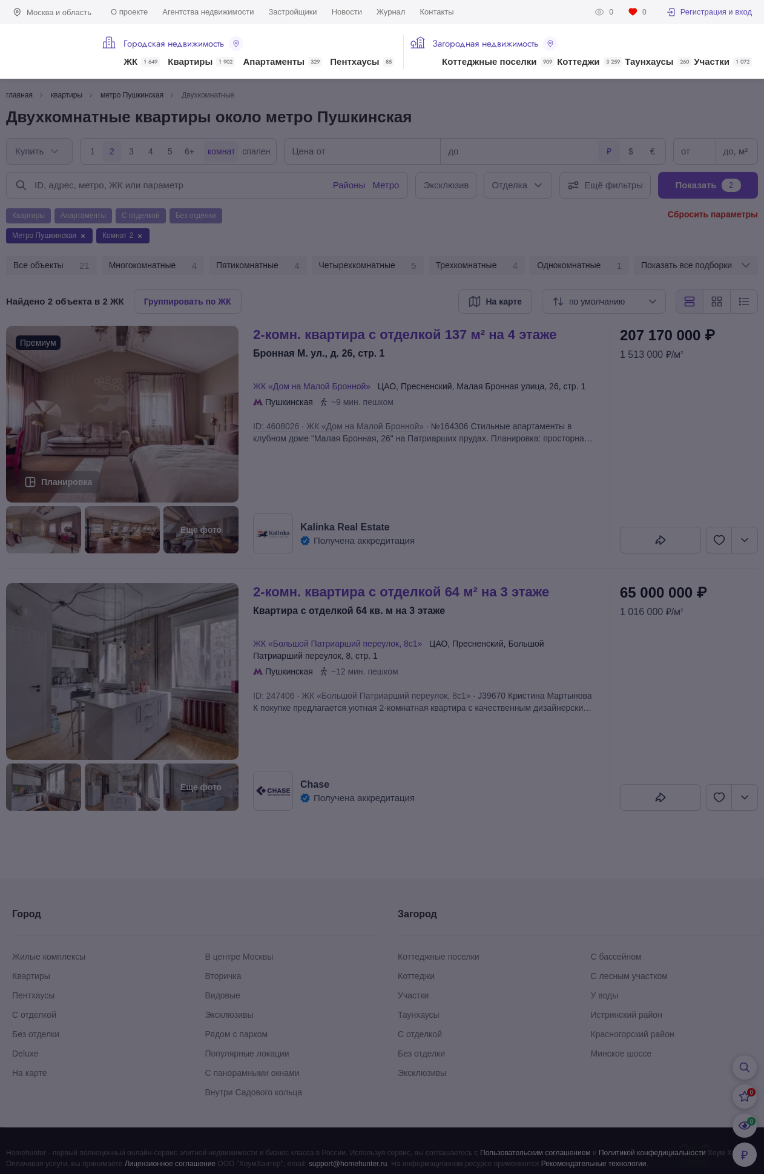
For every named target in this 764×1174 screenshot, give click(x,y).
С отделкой (34, 1015)
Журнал (391, 11)
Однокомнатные (579, 266)
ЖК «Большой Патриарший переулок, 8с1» (340, 643)
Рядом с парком (236, 1034)
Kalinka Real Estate (345, 527)
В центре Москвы (239, 956)
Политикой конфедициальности (652, 1153)
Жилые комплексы (48, 956)
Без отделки (35, 1034)
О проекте (129, 11)
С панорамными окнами (252, 1073)
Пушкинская (289, 402)
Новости (347, 11)
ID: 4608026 (276, 426)
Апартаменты (283, 62)
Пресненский (426, 386)
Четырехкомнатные (368, 266)
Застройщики (292, 11)
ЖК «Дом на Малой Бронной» (314, 386)
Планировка (66, 482)
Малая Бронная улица (500, 386)
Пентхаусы (362, 62)
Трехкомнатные (477, 266)
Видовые (222, 995)
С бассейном (616, 956)
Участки (723, 62)
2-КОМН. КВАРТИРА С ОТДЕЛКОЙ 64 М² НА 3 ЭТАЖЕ (401, 591)
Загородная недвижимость (495, 43)
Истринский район (626, 1015)
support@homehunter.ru (348, 1163)
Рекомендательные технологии (594, 1163)
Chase (314, 784)
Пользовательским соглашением (535, 1153)
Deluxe (25, 1053)
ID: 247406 (274, 696)
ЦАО (387, 386)
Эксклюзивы (229, 1015)
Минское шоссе (621, 1053)
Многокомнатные (153, 266)
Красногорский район (632, 1034)
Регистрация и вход (709, 12)
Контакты (436, 11)
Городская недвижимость (183, 43)
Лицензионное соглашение (170, 1163)
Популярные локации (247, 1053)
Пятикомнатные (257, 266)
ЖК (141, 62)
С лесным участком (629, 976)
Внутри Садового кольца (254, 1092)
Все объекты (51, 266)
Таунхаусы (658, 62)
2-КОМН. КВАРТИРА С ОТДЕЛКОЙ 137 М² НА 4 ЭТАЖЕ (405, 334)
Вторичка (223, 976)
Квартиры (201, 62)
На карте (29, 1073)
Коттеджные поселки (498, 62)
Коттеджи (589, 62)
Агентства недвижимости (208, 11)
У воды (605, 995)
